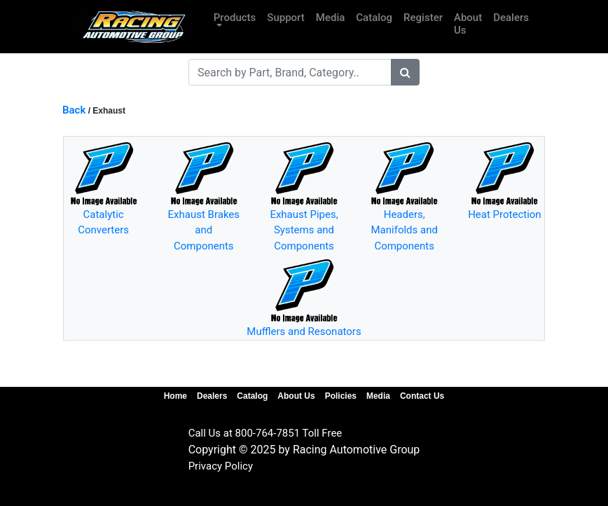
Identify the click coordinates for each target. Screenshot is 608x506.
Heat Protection (504, 214)
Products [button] (235, 17)
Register (423, 17)
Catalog (374, 17)
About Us (468, 23)
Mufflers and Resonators (304, 331)
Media (330, 17)
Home (175, 396)
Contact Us (422, 396)
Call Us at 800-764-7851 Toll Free (265, 433)
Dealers (511, 17)
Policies (341, 396)
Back (73, 110)
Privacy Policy (220, 466)
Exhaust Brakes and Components (204, 230)
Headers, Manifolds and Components (404, 230)
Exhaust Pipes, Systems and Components (304, 230)
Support (285, 17)
